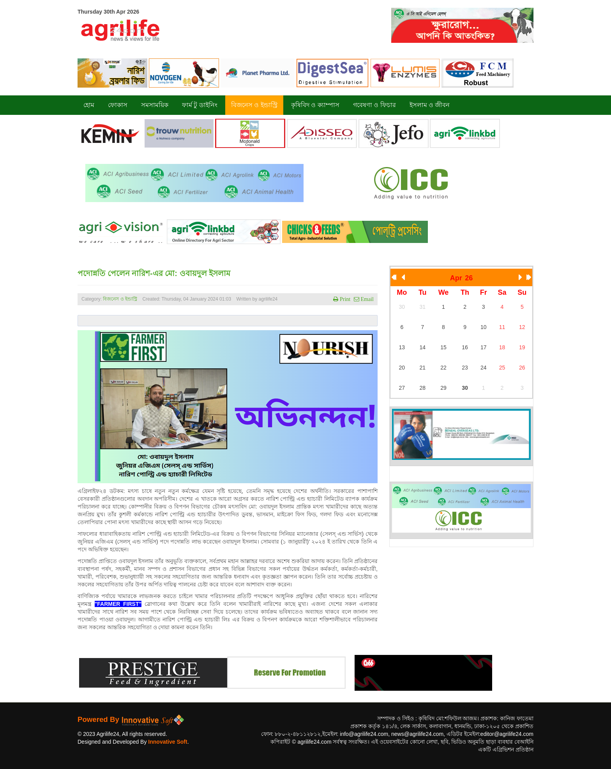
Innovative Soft (167, 742)
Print (344, 299)
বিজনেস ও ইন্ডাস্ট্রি (120, 299)
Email (366, 299)
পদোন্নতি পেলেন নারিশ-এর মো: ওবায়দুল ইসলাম (154, 273)
